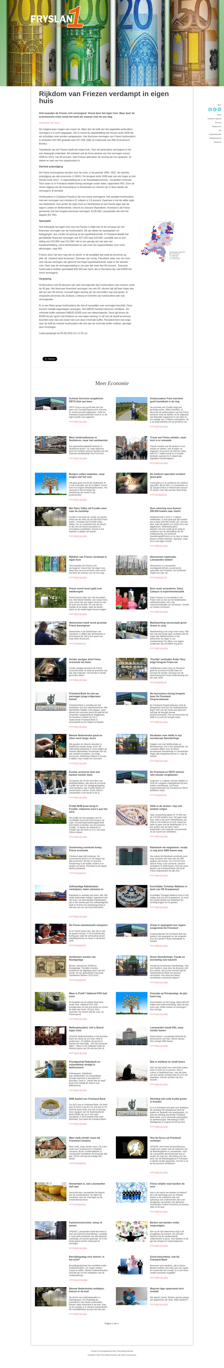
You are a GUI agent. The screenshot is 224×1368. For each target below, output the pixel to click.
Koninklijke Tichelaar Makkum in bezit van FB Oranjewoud (168, 888)
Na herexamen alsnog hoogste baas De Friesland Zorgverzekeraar (167, 696)
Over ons (218, 122)
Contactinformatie (215, 134)
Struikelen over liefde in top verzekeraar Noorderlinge (166, 737)
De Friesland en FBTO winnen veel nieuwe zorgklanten (167, 773)
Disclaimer (217, 142)
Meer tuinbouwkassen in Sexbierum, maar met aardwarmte (88, 439)
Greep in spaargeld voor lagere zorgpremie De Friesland (167, 926)
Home (219, 115)
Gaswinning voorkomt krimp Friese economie (85, 849)
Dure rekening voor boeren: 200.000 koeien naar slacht (166, 509)
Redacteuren (216, 126)
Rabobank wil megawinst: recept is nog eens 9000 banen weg (168, 849)
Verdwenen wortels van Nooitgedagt (82, 958)
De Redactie (161, 495)
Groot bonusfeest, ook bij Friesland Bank (164, 1258)
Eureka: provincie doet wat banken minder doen (84, 773)
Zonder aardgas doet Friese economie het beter (85, 660)
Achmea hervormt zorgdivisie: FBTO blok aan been (86, 400)
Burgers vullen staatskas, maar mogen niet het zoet (87, 475)
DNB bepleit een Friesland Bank (87, 1098)
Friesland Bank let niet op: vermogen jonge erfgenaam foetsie (84, 696)
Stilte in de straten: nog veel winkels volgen (166, 807)
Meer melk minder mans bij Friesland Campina (84, 1139)
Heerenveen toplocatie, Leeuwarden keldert (163, 558)
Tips (219, 130)
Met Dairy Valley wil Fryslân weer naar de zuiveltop (88, 509)
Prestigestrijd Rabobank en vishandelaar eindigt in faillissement (84, 1064)
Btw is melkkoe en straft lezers (167, 1061)
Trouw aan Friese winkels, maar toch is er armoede (168, 439)
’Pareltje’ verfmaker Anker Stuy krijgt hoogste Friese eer (167, 660)
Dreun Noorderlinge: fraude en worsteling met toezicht (167, 958)
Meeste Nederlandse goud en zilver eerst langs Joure (85, 737)
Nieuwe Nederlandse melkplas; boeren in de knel (86, 1290)
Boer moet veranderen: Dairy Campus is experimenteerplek (167, 590)
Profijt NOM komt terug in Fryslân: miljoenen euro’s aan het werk (88, 809)
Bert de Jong (81, 422)
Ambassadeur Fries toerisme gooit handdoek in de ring (166, 400)
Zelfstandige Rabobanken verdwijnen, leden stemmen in (86, 888)
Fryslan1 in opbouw (214, 119)
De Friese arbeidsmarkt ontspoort (88, 925)
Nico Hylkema (81, 1280)
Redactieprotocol (215, 138)
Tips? (219, 105)
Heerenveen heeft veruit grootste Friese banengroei (88, 624)
